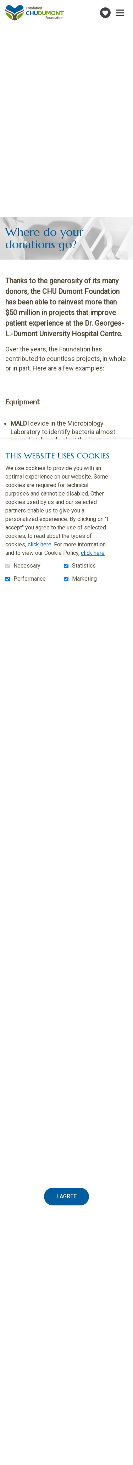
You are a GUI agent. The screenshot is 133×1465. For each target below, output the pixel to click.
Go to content (5, 5)
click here (39, 544)
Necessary (26, 566)
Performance (29, 579)
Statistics (84, 566)
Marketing (84, 579)
